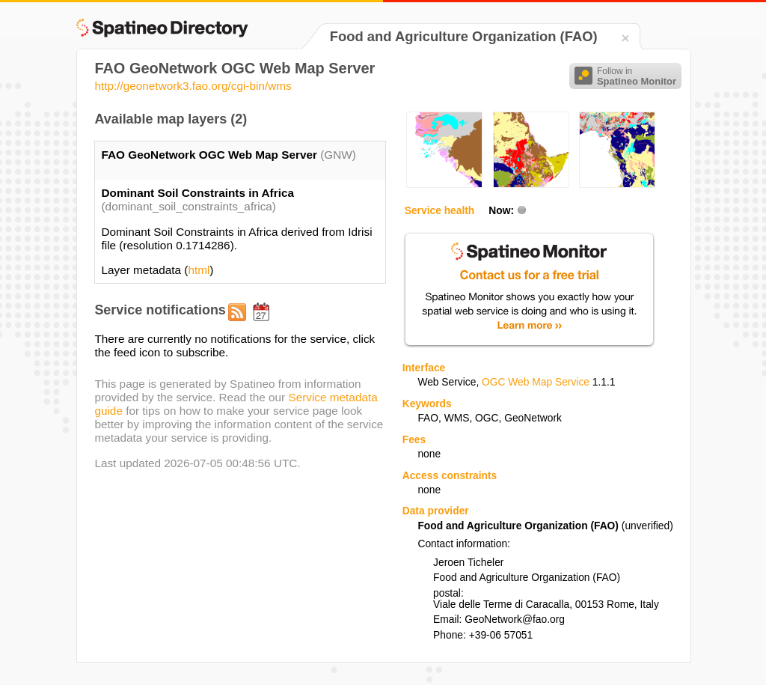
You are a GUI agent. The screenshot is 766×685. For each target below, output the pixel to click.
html (198, 270)
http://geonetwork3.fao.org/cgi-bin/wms (192, 85)
